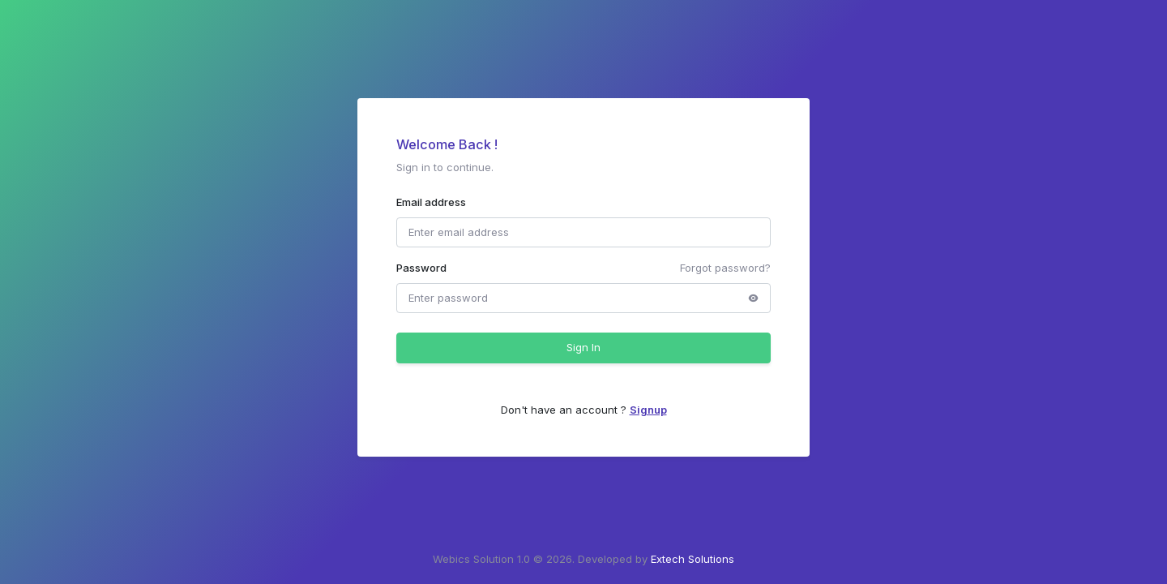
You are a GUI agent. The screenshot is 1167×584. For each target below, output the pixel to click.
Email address (431, 201)
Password (421, 267)
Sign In (583, 347)
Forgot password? (725, 267)
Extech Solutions (692, 558)
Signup (648, 409)
